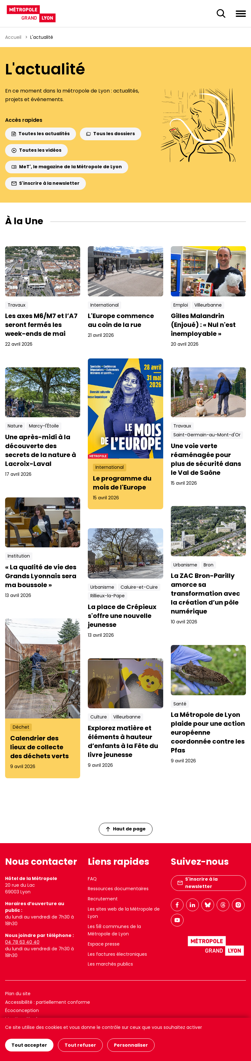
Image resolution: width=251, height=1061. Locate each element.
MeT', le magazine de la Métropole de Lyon (66, 166)
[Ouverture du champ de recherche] (221, 13)
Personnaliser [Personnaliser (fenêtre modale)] (131, 1045)
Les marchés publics (110, 964)
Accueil (13, 37)
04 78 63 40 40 (22, 942)
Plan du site (18, 993)
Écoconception (22, 1010)
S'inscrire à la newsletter (45, 183)
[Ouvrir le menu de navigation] (241, 13)
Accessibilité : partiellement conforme (47, 1002)
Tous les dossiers (110, 133)
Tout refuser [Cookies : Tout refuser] (80, 1045)
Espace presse (104, 944)
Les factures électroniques (117, 954)
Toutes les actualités (40, 133)
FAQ (92, 879)
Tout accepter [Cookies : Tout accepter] (29, 1045)
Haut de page (126, 829)
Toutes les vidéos (36, 150)
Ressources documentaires (118, 888)
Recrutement (103, 899)
